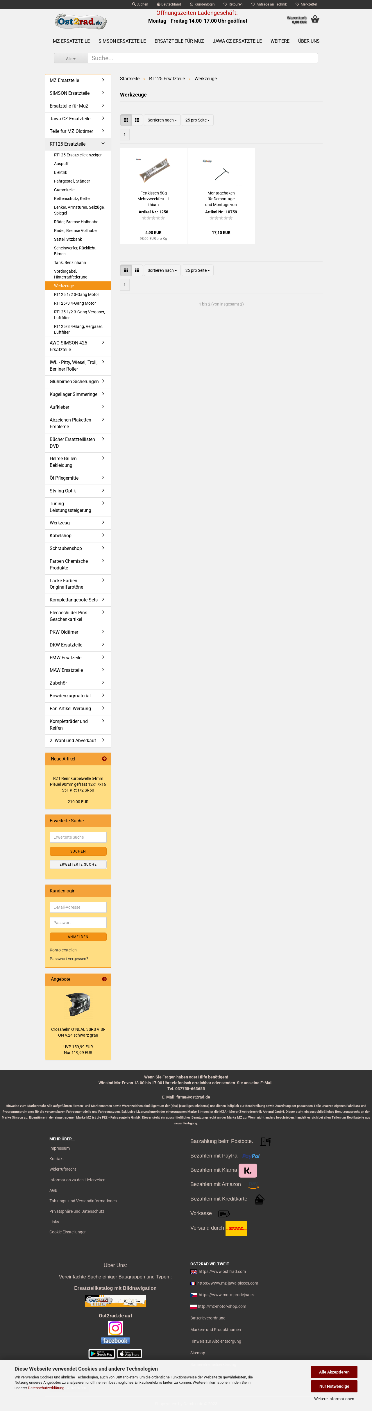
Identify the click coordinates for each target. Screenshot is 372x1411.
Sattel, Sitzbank (68, 239)
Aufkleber (59, 407)
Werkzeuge (64, 285)
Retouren (233, 4)
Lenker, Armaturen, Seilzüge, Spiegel (79, 210)
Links (54, 1221)
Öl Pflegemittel (65, 478)
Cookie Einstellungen (68, 1232)
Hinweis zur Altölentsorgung (215, 1341)
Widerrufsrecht (62, 1169)
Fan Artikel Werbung (70, 708)
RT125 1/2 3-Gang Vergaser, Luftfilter (79, 315)
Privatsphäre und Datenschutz (76, 1211)
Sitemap (197, 1353)
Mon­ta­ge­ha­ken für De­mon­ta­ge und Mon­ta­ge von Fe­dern (221, 199)
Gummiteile (64, 189)
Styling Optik (63, 491)
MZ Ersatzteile (71, 41)
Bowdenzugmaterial (70, 696)
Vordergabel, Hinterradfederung (70, 274)
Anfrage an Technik (269, 4)
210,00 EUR (78, 801)
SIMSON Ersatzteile (122, 41)
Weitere (280, 41)
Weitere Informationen (334, 1398)
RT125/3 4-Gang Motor (75, 303)
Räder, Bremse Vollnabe (75, 230)
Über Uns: (115, 1265)
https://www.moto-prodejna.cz (227, 1294)
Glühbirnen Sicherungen (74, 381)
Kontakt (56, 1158)
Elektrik (60, 172)
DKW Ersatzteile (66, 645)
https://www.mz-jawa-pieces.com (227, 1283)
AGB (53, 1190)
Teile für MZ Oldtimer (71, 131)
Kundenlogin (202, 4)
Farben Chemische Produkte (69, 564)
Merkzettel (306, 4)
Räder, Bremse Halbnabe (76, 221)
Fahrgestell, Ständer (72, 181)
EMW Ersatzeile (65, 657)
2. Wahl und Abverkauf (73, 740)
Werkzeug (60, 523)
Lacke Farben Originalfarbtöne (66, 584)
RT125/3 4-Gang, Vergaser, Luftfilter (78, 329)
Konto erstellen (63, 950)
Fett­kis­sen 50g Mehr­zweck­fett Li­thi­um (153, 199)
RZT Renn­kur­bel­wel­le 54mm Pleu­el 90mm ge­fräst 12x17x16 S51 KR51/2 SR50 (78, 784)
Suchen (140, 4)
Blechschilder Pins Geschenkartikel (68, 616)
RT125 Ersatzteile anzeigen (78, 155)
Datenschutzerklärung (46, 1388)
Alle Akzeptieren (334, 1372)
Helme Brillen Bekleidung (63, 462)
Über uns (309, 41)
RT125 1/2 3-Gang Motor (76, 294)
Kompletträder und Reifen (69, 725)
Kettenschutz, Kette (72, 198)
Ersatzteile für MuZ (179, 41)
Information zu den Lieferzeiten (77, 1180)
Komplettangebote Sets (74, 600)
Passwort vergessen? (69, 958)
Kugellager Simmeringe (73, 394)
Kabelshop (60, 535)
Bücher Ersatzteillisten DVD (72, 443)
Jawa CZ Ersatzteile (237, 41)
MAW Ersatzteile (66, 670)
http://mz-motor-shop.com (222, 1306)
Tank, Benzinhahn (70, 262)
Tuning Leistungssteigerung (70, 507)
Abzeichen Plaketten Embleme (70, 423)
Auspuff (61, 163)
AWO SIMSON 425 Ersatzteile (68, 346)
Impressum (59, 1148)
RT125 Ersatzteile (67, 144)
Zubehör (58, 683)
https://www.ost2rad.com (222, 1271)
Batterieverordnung (208, 1318)
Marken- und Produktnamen (215, 1329)
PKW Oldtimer (64, 632)
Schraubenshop (66, 548)
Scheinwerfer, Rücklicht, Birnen (75, 251)
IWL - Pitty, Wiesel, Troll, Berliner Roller (73, 366)
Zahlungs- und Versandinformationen (83, 1201)
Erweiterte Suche (78, 864)
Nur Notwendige (334, 1386)
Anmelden (78, 937)
